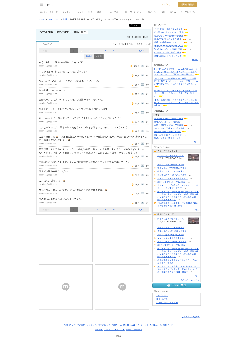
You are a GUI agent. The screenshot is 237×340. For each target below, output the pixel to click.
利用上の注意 (162, 299)
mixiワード (168, 325)
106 (190, 29)
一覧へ (195, 59)
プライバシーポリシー (114, 329)
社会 (90, 12)
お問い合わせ (104, 325)
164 (184, 122)
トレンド (79, 12)
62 (190, 56)
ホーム (42, 19)
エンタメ (67, 12)
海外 (163, 12)
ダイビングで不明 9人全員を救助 (169, 128)
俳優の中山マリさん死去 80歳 (168, 39)
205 (184, 138)
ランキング (159, 147)
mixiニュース (54, 19)
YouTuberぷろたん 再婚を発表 (168, 49)
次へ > (142, 51)
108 (191, 36)
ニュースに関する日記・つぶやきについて (131, 44)
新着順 (89, 56)
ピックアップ (160, 25)
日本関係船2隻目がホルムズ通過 (169, 32)
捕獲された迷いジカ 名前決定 (167, 122)
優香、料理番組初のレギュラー (168, 42)
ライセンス (92, 325)
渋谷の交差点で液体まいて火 (167, 138)
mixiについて (70, 325)
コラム (173, 12)
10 (191, 42)
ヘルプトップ (162, 295)
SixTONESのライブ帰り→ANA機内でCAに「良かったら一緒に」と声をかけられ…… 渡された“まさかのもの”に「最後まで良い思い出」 (176, 72)
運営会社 (99, 329)
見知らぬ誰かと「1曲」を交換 (168, 56)
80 (189, 52)
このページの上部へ (191, 317)
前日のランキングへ (190, 280)
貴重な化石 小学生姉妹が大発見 (168, 36)
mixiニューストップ (49, 12)
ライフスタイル (188, 12)
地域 (99, 12)
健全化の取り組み (134, 329)
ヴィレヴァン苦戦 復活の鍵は (167, 52)
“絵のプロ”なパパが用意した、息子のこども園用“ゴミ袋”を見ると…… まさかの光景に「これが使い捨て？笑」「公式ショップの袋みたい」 (176, 81)
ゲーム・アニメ (113, 12)
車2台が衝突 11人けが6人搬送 (168, 135)
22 (185, 135)
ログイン (166, 4)
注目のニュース (161, 111)
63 (192, 32)
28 (188, 128)
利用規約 (81, 325)
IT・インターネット (134, 12)
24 (191, 125)
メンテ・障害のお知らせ (167, 302)
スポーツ (152, 12)
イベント (145, 325)
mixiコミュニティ (131, 325)
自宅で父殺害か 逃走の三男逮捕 (168, 125)
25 (190, 39)
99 (191, 46)
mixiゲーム (117, 325)
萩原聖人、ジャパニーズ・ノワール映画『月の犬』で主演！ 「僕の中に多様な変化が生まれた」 (175, 93)
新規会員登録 (188, 4)
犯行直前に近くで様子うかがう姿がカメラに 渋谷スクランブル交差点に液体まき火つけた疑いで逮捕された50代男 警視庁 (178, 269)
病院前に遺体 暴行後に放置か (167, 132)
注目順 (99, 56)
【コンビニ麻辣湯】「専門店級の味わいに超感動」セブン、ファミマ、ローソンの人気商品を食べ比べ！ (176, 102)
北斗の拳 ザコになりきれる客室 (168, 46)
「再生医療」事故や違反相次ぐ (168, 29)
